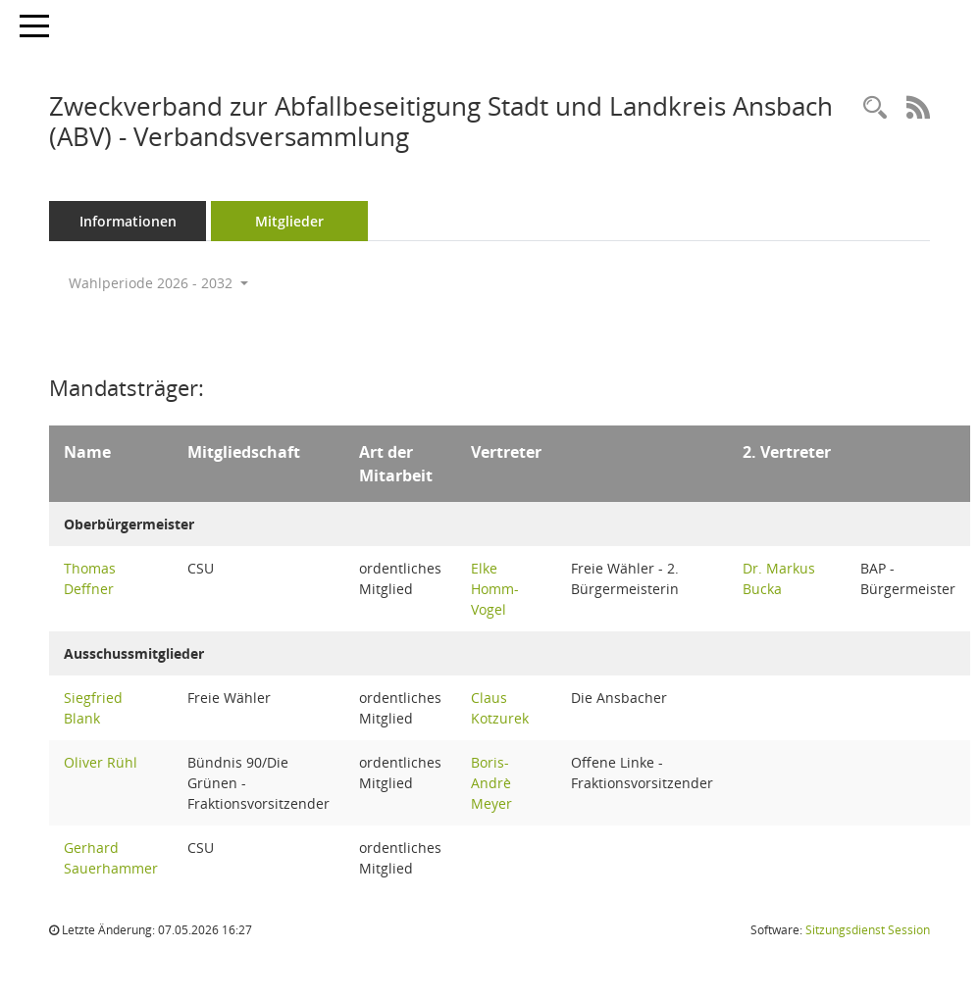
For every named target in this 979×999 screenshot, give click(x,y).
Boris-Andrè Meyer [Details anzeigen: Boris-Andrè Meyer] (491, 783)
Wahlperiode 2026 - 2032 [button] (158, 283)
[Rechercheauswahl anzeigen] (875, 108)
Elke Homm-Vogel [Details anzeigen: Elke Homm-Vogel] (495, 589)
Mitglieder (289, 221)
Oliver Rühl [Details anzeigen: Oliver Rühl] (100, 762)
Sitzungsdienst (867, 930)
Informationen (128, 221)
